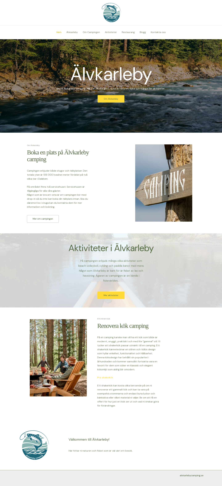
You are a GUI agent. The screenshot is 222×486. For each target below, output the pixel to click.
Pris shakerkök (105, 377)
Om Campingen (91, 32)
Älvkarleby (72, 32)
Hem (58, 32)
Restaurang (128, 32)
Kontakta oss (158, 32)
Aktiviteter (111, 32)
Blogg (143, 32)
